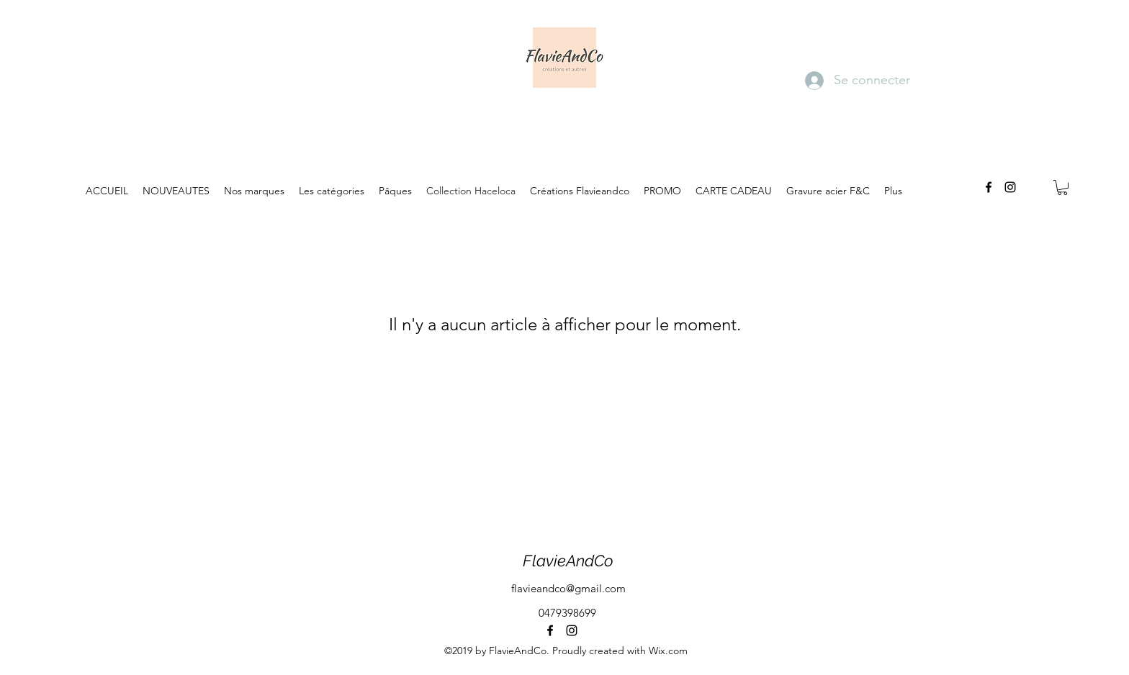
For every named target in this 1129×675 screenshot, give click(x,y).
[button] (1062, 187)
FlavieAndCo (568, 560)
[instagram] (1010, 187)
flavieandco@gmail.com (568, 588)
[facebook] (988, 187)
